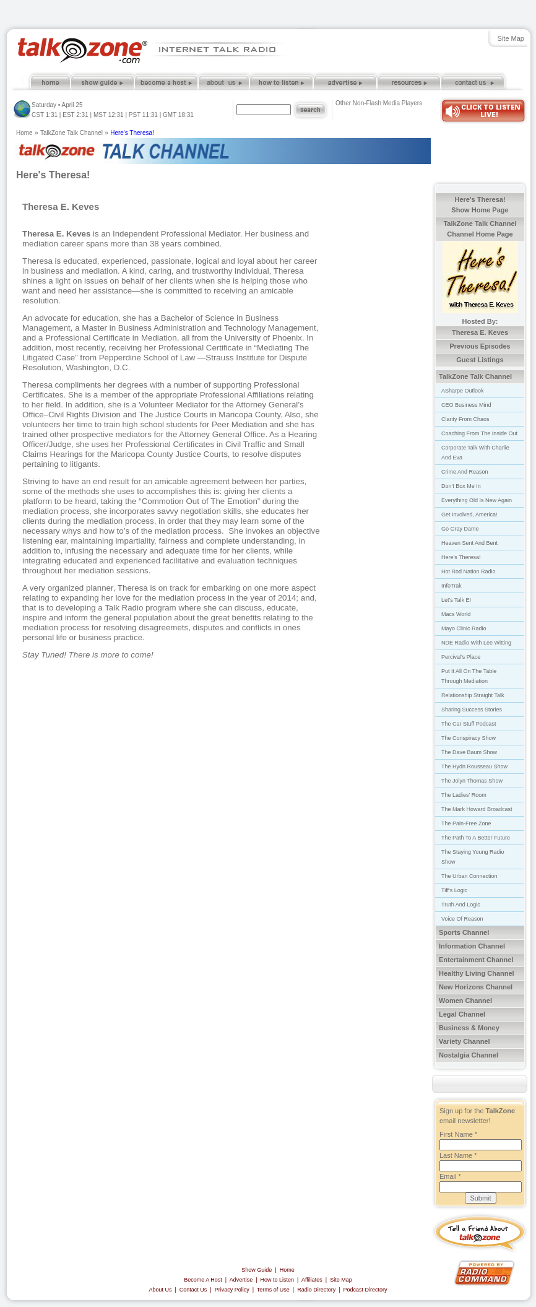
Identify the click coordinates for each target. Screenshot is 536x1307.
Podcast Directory (365, 1290)
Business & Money (469, 1027)
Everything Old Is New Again (476, 500)
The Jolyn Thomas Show (472, 781)
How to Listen (278, 1280)
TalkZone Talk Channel (71, 132)
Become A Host (203, 1280)
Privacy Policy (232, 1290)
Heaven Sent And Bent (469, 543)
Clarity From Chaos (465, 419)
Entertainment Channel (476, 959)
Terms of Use (273, 1290)
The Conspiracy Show (468, 738)
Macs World (455, 614)
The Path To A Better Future (475, 838)
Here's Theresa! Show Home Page (479, 205)
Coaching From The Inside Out (479, 433)
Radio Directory (316, 1290)
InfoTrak (451, 586)
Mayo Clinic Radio (463, 628)
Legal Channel (462, 1014)
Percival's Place (460, 657)
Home (24, 132)
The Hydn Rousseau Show (474, 766)
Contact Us (193, 1290)
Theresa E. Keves (480, 332)
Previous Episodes (479, 346)
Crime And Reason (464, 472)
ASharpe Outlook (462, 391)
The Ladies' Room (463, 795)
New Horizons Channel (475, 987)
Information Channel (472, 946)
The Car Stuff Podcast (468, 724)
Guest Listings (479, 359)
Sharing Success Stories (471, 709)
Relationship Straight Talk (472, 695)
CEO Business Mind (466, 405)
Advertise (241, 1280)
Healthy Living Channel (476, 973)
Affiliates (311, 1280)
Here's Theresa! (132, 132)
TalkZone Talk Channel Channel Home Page (479, 229)
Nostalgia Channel (468, 1055)
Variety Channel (464, 1041)
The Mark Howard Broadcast (476, 809)
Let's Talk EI (456, 600)
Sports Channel (464, 932)
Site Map (511, 38)
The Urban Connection (469, 876)
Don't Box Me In (461, 486)
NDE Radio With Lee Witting (476, 643)
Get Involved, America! (469, 514)
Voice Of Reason (462, 919)
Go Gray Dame (460, 529)
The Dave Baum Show (469, 752)
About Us (160, 1290)
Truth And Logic (460, 904)
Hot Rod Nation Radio (468, 571)
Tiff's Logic (454, 890)
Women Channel (465, 1000)
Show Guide (256, 1270)
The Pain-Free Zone (466, 823)
